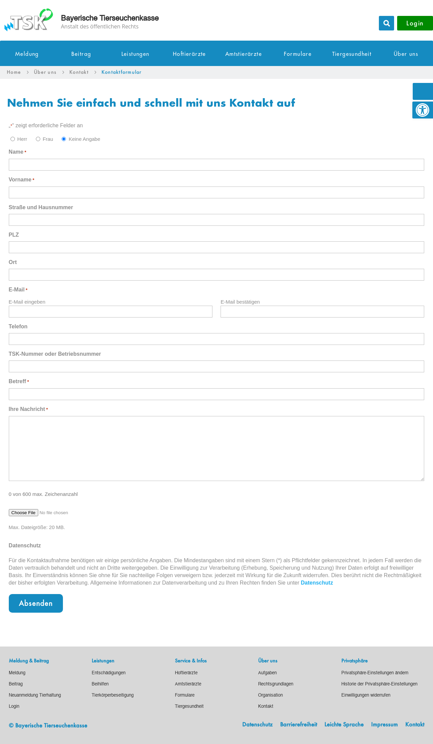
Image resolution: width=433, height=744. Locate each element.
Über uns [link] (406, 54)
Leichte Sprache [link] (344, 725)
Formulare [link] (298, 54)
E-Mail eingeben (27, 302)
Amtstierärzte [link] (243, 54)
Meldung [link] (27, 54)
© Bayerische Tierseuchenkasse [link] (48, 725)
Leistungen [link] (135, 54)
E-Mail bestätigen (240, 302)
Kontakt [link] (414, 725)
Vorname (22, 180)
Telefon (18, 326)
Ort (13, 262)
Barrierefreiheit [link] (298, 725)
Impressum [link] (384, 725)
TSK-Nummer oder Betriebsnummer (55, 354)
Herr (22, 139)
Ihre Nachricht (28, 409)
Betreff (19, 382)
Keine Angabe (84, 139)
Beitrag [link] (81, 54)
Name (17, 152)
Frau (48, 139)
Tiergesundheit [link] (352, 54)
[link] (422, 110)
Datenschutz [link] (317, 583)
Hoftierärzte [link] (189, 54)
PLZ (14, 235)
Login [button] (415, 23)
